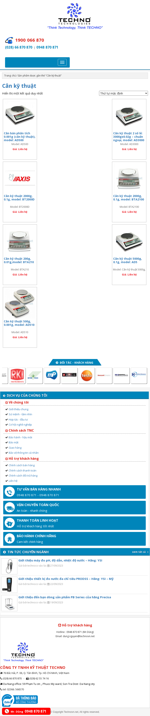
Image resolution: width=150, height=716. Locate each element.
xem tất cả (140, 552)
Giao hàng (15, 447)
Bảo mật (13, 442)
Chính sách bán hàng (22, 465)
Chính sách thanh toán (22, 470)
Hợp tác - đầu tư (18, 419)
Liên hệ (13, 481)
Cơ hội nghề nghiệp (20, 424)
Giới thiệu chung (18, 409)
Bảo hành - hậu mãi (20, 437)
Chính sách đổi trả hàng (23, 475)
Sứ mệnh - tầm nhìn (20, 414)
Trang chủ (10, 75)
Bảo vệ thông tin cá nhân (24, 452)
